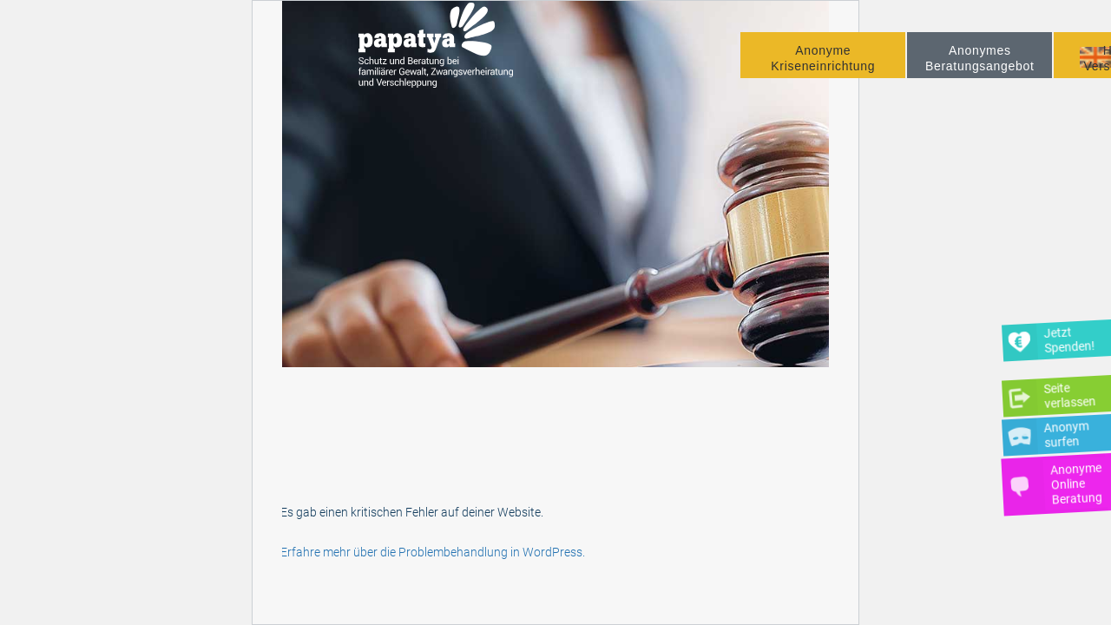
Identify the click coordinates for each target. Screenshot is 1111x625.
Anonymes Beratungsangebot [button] (980, 71)
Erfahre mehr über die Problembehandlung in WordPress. (432, 552)
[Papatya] (445, 60)
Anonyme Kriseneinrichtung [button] (823, 71)
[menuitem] (822, 68)
